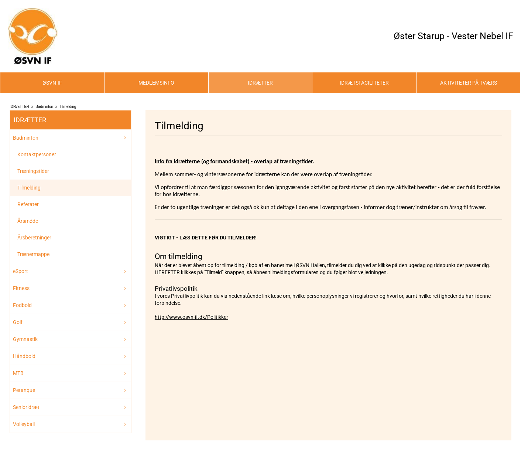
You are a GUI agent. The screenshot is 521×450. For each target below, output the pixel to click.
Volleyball (24, 424)
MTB (18, 373)
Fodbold (22, 305)
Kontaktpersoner (36, 154)
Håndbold (24, 356)
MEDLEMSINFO (156, 83)
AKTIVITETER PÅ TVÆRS (468, 83)
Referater (28, 204)
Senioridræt (26, 407)
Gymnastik (25, 339)
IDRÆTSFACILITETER (364, 83)
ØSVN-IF (52, 83)
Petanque (24, 390)
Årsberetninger (34, 238)
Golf (18, 322)
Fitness (21, 288)
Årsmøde (27, 221)
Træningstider (33, 171)
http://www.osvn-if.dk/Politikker (191, 317)
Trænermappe (33, 254)
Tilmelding (67, 107)
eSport (20, 271)
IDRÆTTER (260, 83)
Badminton (44, 107)
